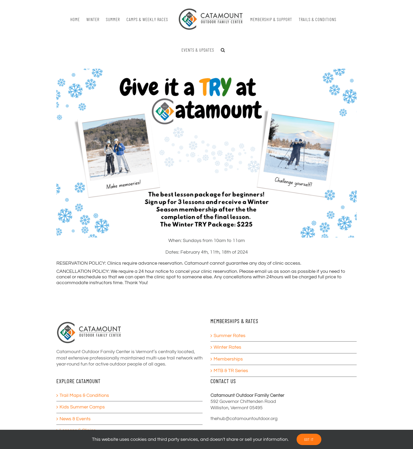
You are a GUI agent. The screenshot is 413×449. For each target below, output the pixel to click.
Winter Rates (227, 347)
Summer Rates (229, 335)
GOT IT (309, 439)
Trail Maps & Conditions (84, 395)
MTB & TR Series (231, 370)
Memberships (228, 359)
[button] (223, 50)
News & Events (75, 418)
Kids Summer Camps (82, 406)
